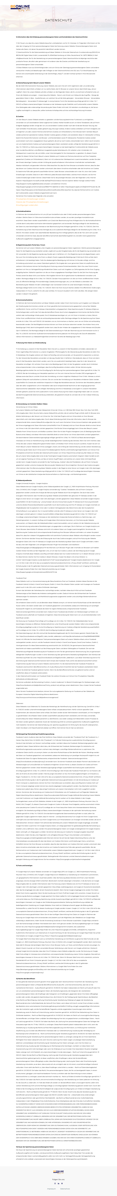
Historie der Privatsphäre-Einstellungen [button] (32, 202)
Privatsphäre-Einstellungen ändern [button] (30, 199)
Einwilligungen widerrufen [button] (27, 205)
